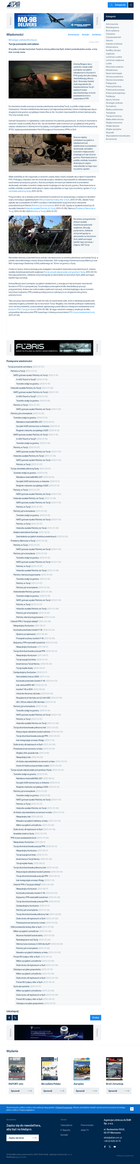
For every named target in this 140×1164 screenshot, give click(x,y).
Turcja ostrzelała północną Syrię (31, 468)
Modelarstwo (112, 70)
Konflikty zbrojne (113, 50)
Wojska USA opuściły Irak (32, 753)
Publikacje (110, 96)
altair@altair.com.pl (113, 1137)
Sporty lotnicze (112, 99)
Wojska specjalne (113, 129)
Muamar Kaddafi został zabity (35, 935)
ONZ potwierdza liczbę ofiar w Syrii (54, 199)
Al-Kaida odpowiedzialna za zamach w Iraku (41, 761)
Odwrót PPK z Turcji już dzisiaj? (22, 309)
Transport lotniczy (114, 116)
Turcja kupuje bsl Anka (32, 659)
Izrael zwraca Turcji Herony (34, 664)
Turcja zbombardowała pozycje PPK (35, 651)
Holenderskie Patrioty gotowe (33, 591)
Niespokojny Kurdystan (29, 625)
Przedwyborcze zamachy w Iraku (34, 748)
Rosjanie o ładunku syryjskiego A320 (37, 430)
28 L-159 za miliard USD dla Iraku (36, 702)
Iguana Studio (21, 1157)
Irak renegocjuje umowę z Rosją (35, 740)
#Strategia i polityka (18, 40)
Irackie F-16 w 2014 (30, 689)
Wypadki (110, 132)
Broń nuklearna (112, 30)
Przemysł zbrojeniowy (115, 93)
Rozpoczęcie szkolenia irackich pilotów (39, 731)
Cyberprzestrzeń (113, 37)
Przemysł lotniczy (114, 86)
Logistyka (110, 53)
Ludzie (109, 63)
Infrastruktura (112, 47)
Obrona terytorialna (114, 80)
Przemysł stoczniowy (115, 89)
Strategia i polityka (114, 103)
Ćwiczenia (110, 34)
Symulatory (111, 106)
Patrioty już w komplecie (43, 205)
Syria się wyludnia (27, 986)
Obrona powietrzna (114, 76)
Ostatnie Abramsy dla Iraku (34, 693)
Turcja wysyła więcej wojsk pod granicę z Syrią (64, 272)
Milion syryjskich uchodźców (35, 825)
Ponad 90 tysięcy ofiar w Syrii (33, 956)
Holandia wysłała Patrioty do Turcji (40, 208)
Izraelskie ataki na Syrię (30, 833)
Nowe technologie (114, 73)
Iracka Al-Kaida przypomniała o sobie (39, 765)
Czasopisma (66, 1125)
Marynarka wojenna (114, 66)
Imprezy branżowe (114, 43)
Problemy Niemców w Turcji (29, 540)
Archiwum (96, 34)
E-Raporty (65, 1130)
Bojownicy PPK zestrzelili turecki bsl (35, 642)
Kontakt (85, 34)
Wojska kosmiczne (114, 122)
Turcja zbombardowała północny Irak (36, 727)
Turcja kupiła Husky (30, 668)
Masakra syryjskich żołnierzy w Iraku (38, 821)
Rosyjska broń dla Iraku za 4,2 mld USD (39, 697)
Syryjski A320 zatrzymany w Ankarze (38, 426)
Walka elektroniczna (115, 119)
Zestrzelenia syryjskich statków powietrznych (42, 536)
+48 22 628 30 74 (112, 1141)
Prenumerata (87, 1125)
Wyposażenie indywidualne (118, 135)
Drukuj (95, 1017)
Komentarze (73, 34)
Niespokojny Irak (29, 757)
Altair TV (85, 1130)
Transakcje (110, 112)
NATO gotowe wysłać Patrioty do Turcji (36, 375)
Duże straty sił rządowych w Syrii (34, 744)
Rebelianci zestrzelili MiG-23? (35, 422)
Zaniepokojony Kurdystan (30, 672)
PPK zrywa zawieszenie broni (81, 312)
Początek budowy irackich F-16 (35, 638)
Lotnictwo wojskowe (115, 60)
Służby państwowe (114, 109)
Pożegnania (111, 83)
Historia (109, 40)
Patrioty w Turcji (38, 211)
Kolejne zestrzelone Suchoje (32, 532)
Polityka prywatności (125, 1155)
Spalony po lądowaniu (31, 634)
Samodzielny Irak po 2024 (32, 676)
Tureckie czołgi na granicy (33, 383)
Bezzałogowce (112, 27)
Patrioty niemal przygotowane (33, 574)
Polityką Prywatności (64, 1107)
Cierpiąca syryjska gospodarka (33, 969)
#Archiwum (32, 40)
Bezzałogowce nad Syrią (33, 939)
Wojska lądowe (112, 126)
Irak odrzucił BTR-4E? (31, 685)
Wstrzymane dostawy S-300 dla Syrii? (39, 944)
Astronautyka (112, 24)
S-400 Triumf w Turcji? (32, 379)
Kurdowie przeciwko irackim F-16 (34, 630)
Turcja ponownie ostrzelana (26, 366)
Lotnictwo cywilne (114, 57)
